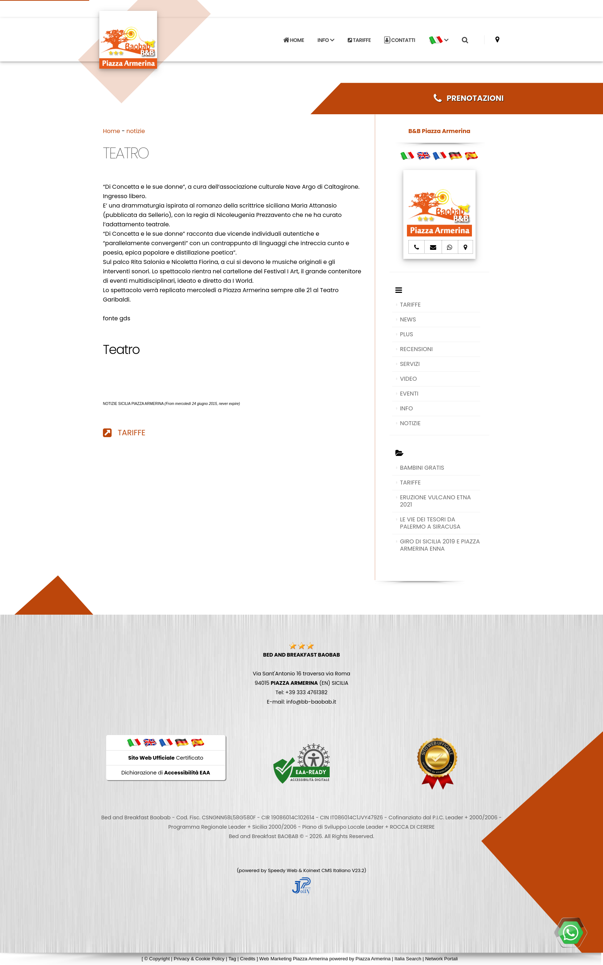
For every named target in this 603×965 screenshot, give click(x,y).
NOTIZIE (410, 423)
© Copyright (157, 958)
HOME (293, 40)
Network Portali (441, 958)
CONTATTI (399, 40)
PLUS (406, 334)
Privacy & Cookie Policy (199, 958)
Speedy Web (283, 870)
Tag (232, 958)
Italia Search (407, 958)
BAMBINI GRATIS (422, 468)
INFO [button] (325, 40)
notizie (135, 131)
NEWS (408, 319)
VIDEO (408, 379)
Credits (247, 958)
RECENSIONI (416, 349)
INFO (406, 408)
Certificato (165, 757)
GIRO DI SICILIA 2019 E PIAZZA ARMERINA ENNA (440, 545)
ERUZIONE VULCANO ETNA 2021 (435, 501)
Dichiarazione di (165, 772)
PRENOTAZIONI (469, 98)
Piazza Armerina (373, 958)
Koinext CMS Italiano (327, 870)
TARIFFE (359, 40)
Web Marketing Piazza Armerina (293, 958)
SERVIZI (410, 364)
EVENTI (409, 393)
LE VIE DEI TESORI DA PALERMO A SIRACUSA (430, 523)
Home (111, 131)
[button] (438, 40)
